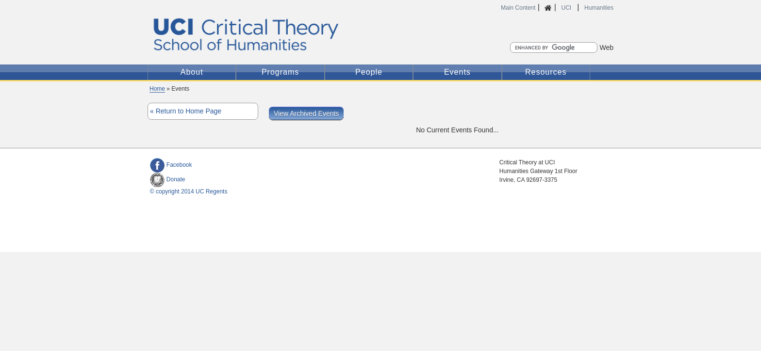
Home (157, 88)
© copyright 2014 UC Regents (189, 191)
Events (457, 72)
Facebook (171, 164)
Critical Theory (299, 34)
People (368, 72)
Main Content (518, 7)
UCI (567, 7)
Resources (545, 72)
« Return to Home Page (185, 111)
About (192, 72)
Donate (167, 179)
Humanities (598, 7)
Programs (280, 72)
